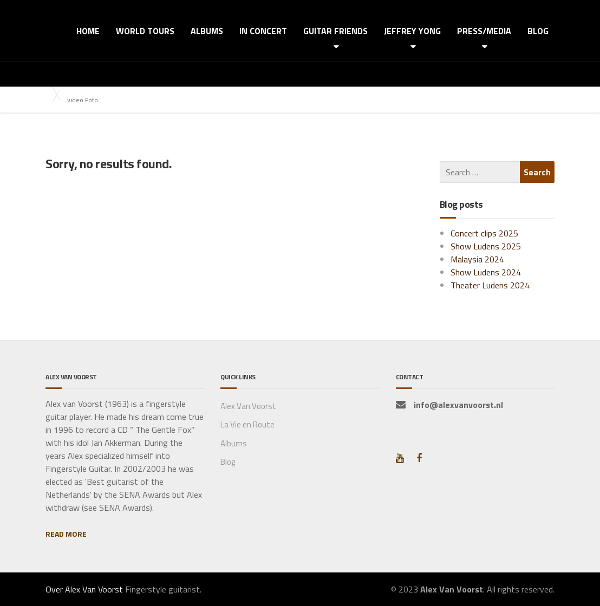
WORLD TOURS (145, 30)
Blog (227, 462)
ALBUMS (207, 30)
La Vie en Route (247, 424)
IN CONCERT (263, 30)
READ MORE (66, 533)
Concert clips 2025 (484, 233)
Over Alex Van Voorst (84, 589)
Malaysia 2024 (477, 259)
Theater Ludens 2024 (490, 285)
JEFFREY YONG (412, 30)
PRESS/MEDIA (484, 30)
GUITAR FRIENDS (335, 30)
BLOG (538, 30)
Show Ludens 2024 (486, 272)
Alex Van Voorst (248, 406)
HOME (88, 30)
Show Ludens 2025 (486, 246)
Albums (233, 443)
